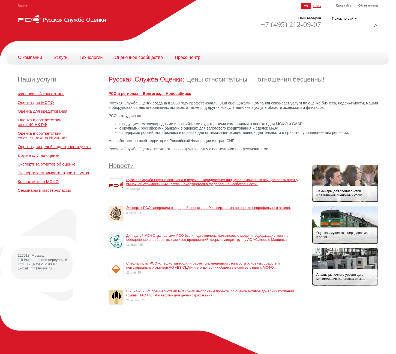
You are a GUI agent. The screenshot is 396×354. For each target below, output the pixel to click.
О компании (30, 57)
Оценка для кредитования (42, 111)
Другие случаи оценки (38, 155)
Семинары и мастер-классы (44, 190)
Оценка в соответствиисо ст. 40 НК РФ (40, 122)
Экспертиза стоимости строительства (53, 172)
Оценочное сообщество (139, 57)
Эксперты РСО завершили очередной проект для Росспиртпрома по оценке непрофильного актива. (208, 208)
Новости (121, 165)
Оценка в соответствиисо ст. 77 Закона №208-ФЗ (42, 135)
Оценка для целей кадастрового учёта (54, 146)
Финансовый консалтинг (41, 93)
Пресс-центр (187, 57)
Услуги (60, 57)
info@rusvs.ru (41, 268)
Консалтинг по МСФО (38, 181)
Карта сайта (344, 5)
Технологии (91, 57)
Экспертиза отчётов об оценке (47, 164)
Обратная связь (368, 5)
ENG (317, 6)
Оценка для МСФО (36, 102)
